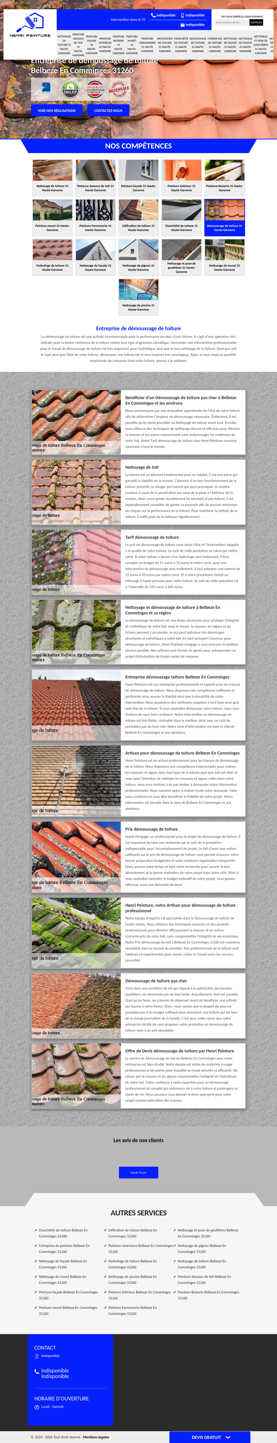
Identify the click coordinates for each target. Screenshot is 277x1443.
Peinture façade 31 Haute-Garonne (91, 45)
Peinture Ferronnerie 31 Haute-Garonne (147, 45)
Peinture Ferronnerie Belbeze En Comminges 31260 (133, 1310)
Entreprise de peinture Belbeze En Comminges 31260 (64, 1248)
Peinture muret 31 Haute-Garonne (132, 45)
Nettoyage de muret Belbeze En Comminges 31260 (62, 1279)
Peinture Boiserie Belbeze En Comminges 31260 (208, 1295)
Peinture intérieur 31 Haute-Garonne (105, 45)
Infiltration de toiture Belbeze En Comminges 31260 (133, 1233)
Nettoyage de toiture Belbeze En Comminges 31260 (202, 1264)
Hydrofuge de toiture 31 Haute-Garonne (215, 45)
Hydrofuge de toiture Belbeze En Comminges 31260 (133, 1264)
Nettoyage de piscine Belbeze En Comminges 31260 (133, 1279)
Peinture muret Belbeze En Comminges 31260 (68, 1310)
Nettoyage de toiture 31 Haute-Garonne (64, 45)
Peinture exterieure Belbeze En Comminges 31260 (141, 1248)
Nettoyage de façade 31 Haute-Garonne (230, 45)
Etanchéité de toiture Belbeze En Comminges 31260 (63, 1233)
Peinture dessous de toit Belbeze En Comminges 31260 (204, 1279)
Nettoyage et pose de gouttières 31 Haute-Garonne (261, 45)
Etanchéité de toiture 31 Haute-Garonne (181, 45)
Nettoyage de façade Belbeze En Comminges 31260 (63, 1264)
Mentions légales (96, 1437)
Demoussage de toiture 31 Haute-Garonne (198, 45)
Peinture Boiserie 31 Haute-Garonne (118, 45)
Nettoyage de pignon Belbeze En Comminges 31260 (202, 1248)
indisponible (163, 15)
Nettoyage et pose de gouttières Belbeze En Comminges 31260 (208, 1233)
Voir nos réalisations (57, 110)
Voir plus (138, 1173)
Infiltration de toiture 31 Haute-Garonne (165, 45)
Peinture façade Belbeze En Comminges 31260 (68, 1295)
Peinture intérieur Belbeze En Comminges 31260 (140, 1295)
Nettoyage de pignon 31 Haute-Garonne (245, 45)
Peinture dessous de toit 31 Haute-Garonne (78, 45)
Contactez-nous (108, 110)
